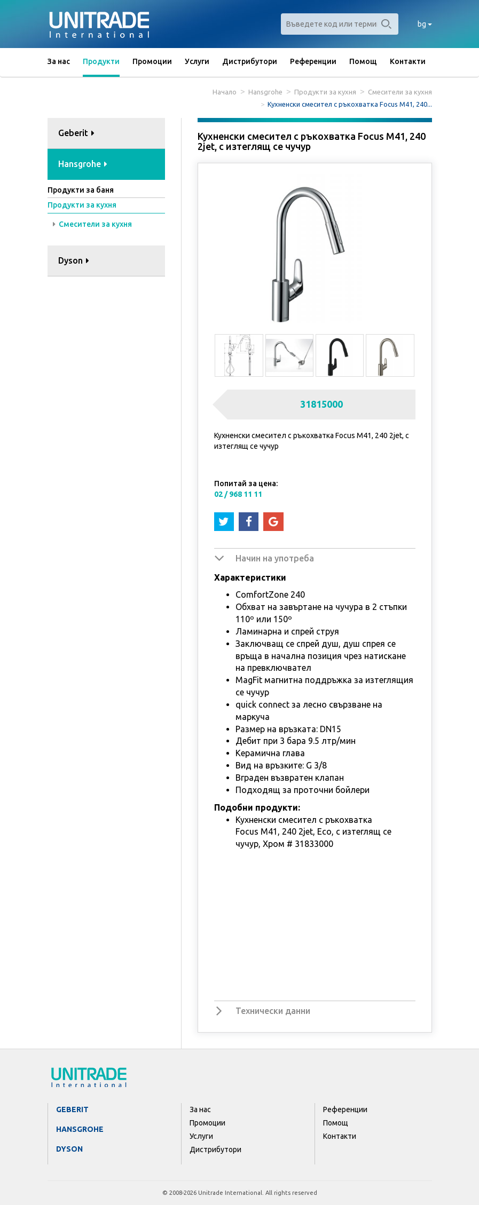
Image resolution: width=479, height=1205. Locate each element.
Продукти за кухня (325, 92)
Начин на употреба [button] (274, 558)
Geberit (72, 1109)
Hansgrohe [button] (82, 164)
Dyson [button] (73, 260)
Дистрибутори (249, 61)
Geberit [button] (76, 133)
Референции (313, 61)
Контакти (408, 61)
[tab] (106, 133)
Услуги (197, 61)
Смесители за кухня (400, 92)
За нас (59, 61)
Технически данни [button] (272, 1011)
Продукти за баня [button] (81, 190)
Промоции (152, 61)
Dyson (69, 1149)
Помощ (363, 61)
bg (425, 24)
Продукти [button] (101, 61)
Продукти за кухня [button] (82, 205)
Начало (225, 92)
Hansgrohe (265, 92)
